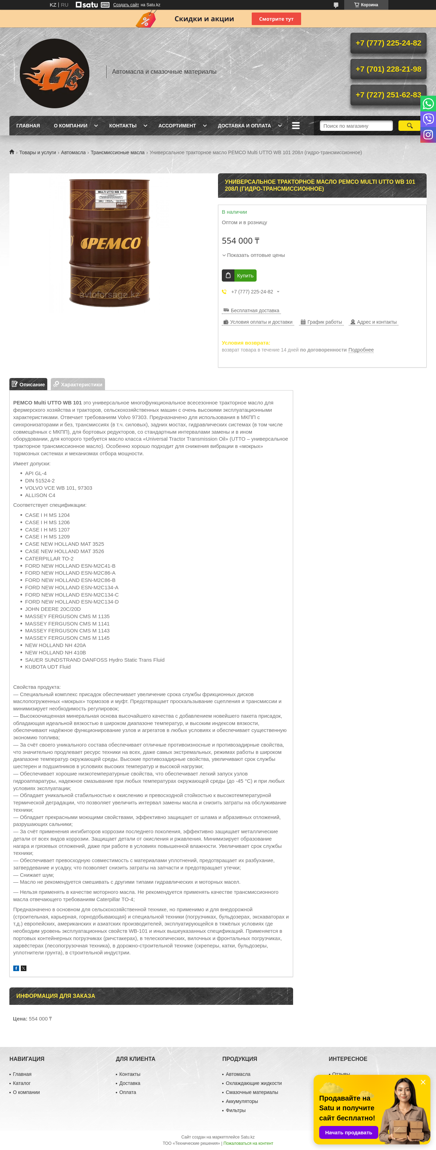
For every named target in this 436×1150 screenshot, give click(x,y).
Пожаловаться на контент (248, 1143)
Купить (245, 275)
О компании (70, 125)
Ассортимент (177, 125)
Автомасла (73, 152)
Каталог (22, 1083)
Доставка (129, 1083)
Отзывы (341, 1074)
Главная (28, 125)
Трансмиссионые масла (118, 152)
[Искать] (409, 125)
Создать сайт (126, 4)
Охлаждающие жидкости (254, 1083)
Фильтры (235, 1110)
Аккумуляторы (242, 1101)
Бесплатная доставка (255, 310)
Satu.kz (248, 1137)
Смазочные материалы (252, 1092)
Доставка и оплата (244, 125)
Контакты (122, 125)
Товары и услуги (37, 152)
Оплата (127, 1092)
